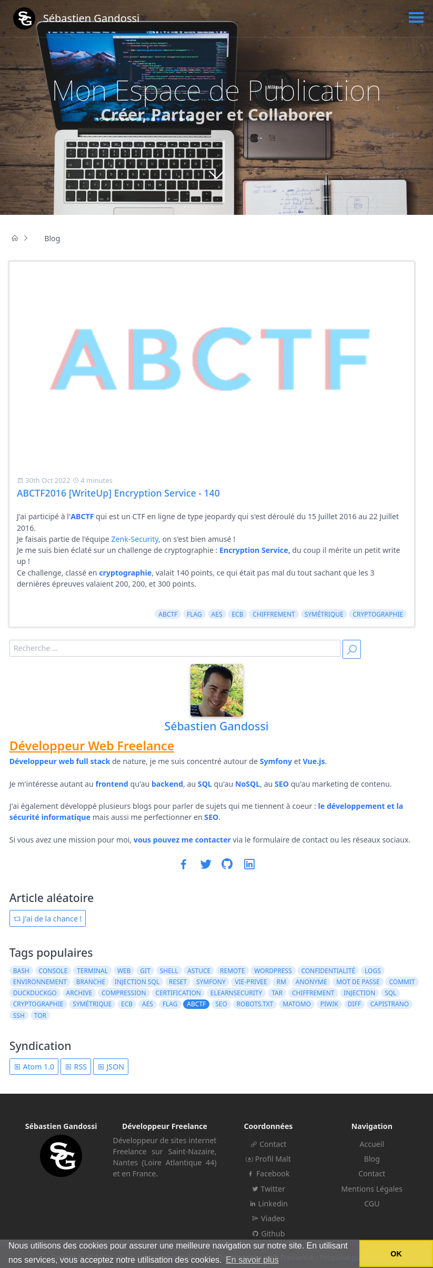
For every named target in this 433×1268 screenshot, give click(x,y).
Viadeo (268, 1218)
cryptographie (378, 614)
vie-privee (251, 981)
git (145, 970)
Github (268, 1234)
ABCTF (167, 614)
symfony (211, 981)
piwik (329, 1003)
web (124, 970)
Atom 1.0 (34, 1067)
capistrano (389, 1003)
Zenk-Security (134, 539)
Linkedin (268, 1203)
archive (79, 992)
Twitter (268, 1189)
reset (178, 981)
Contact (268, 1144)
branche (90, 981)
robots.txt (255, 1003)
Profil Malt (268, 1159)
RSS (76, 1067)
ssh (19, 1015)
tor (40, 1015)
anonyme (311, 981)
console (53, 970)
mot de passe (357, 981)
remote (232, 970)
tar (277, 992)
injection (359, 992)
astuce (198, 970)
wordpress (272, 970)
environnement (40, 981)
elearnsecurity (236, 992)
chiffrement (274, 614)
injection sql (137, 981)
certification (178, 992)
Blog (372, 1159)
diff (354, 1003)
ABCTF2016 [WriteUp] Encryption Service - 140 (118, 493)
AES (217, 614)
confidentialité (328, 970)
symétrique (324, 614)
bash (21, 970)
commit (402, 981)
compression (124, 992)
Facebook (268, 1173)
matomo (297, 1003)
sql (390, 992)
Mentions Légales (372, 1189)
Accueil (371, 1144)
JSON (110, 1067)
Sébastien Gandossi (217, 726)
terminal (92, 970)
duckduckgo (35, 992)
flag (194, 614)
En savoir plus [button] (252, 1259)
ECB (237, 614)
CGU (371, 1203)
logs (373, 970)
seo (221, 1003)
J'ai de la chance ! (48, 919)
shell (169, 970)
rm (281, 981)
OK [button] (396, 1254)
